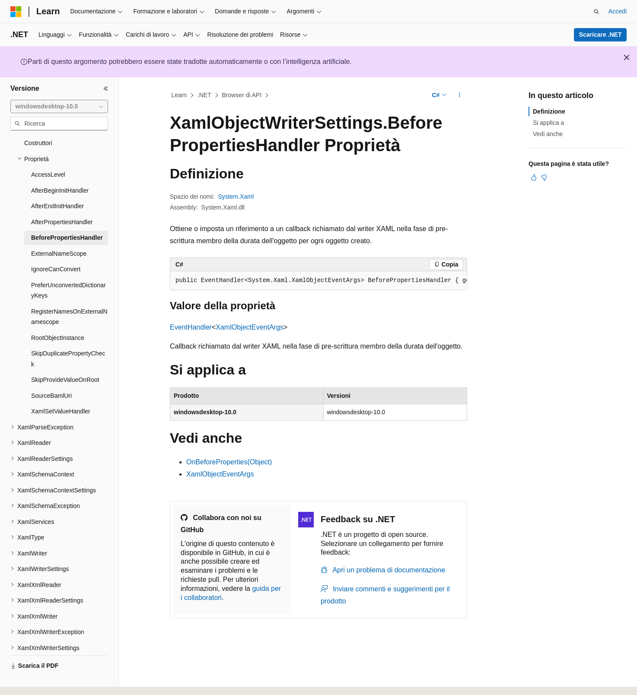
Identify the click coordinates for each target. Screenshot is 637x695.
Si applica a (548, 122)
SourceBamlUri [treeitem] (51, 371)
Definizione (549, 111)
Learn (179, 95)
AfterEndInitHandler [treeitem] (57, 182)
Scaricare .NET (600, 34)
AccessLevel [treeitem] (48, 150)
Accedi (617, 11)
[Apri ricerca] (596, 11)
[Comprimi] (106, 88)
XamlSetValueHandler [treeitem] (60, 387)
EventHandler (191, 327)
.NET (204, 95)
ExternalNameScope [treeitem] (58, 229)
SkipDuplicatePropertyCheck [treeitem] (68, 335)
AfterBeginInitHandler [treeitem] (60, 166)
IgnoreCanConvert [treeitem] (55, 245)
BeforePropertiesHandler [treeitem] (67, 213)
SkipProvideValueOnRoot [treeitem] (65, 355)
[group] (318, 280)
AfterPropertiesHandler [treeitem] (61, 198)
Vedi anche (548, 133)
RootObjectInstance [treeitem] (57, 314)
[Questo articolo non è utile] (544, 177)
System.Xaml (236, 196)
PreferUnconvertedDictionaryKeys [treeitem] (68, 267)
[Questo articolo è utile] (534, 177)
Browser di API (241, 95)
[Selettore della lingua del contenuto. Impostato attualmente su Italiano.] (29, 681)
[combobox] (59, 107)
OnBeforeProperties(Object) (229, 462)
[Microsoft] (16, 11)
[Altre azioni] (459, 95)
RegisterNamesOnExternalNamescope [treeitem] (69, 293)
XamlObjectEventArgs (249, 327)
